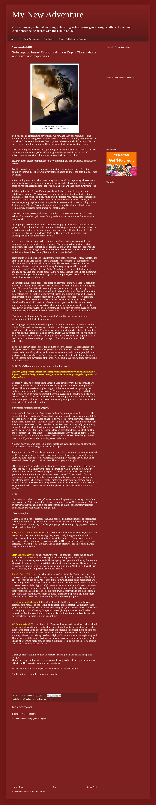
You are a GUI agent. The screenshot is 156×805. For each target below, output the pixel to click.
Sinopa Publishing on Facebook (73, 39)
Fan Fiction (49, 39)
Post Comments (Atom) (34, 791)
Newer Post (18, 787)
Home (12, 39)
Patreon (50, 699)
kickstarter (41, 699)
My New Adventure (48, 14)
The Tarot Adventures (29, 39)
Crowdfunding (26, 699)
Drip (34, 699)
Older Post (92, 787)
